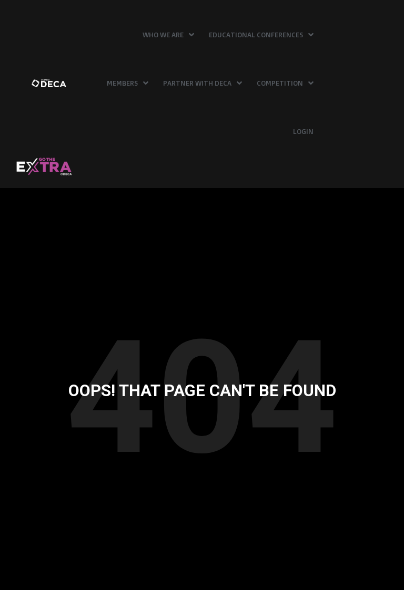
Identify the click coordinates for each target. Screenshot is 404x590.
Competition (285, 83)
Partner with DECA (202, 83)
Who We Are (168, 34)
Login (303, 131)
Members (127, 83)
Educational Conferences (261, 34)
